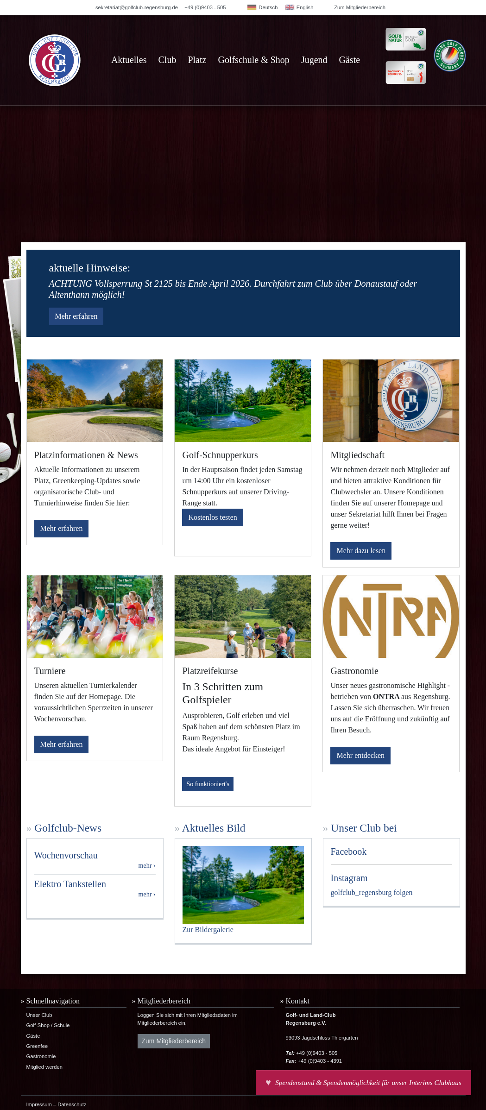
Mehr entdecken (360, 755)
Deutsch (262, 7)
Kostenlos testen (212, 517)
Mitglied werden (44, 1067)
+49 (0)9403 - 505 (205, 7)
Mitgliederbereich (164, 1001)
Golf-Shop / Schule (48, 1025)
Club (167, 60)
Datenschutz (71, 1104)
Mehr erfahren (76, 316)
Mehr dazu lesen (360, 551)
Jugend (314, 60)
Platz (197, 60)
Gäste (349, 60)
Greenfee (37, 1046)
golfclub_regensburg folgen (372, 892)
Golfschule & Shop (253, 60)
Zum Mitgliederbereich (359, 7)
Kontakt (297, 1001)
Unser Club (39, 1015)
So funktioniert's (207, 784)
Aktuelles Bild (214, 828)
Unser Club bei (364, 828)
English (299, 7)
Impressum (39, 1104)
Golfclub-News (67, 828)
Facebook (349, 851)
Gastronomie (41, 1056)
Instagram (349, 878)
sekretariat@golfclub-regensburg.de (136, 7)
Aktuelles (129, 60)
